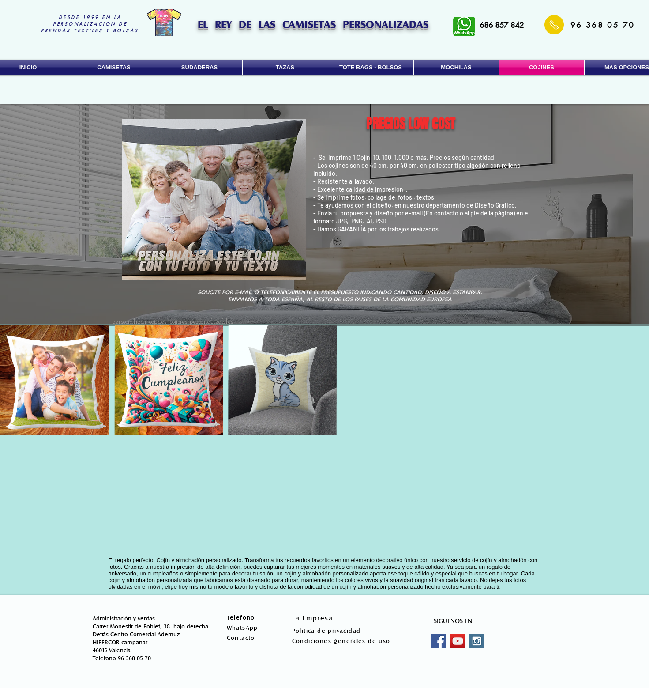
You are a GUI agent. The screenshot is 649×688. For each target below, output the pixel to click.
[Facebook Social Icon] (438, 641)
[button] (114, 67)
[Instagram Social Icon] (476, 641)
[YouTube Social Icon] (457, 641)
